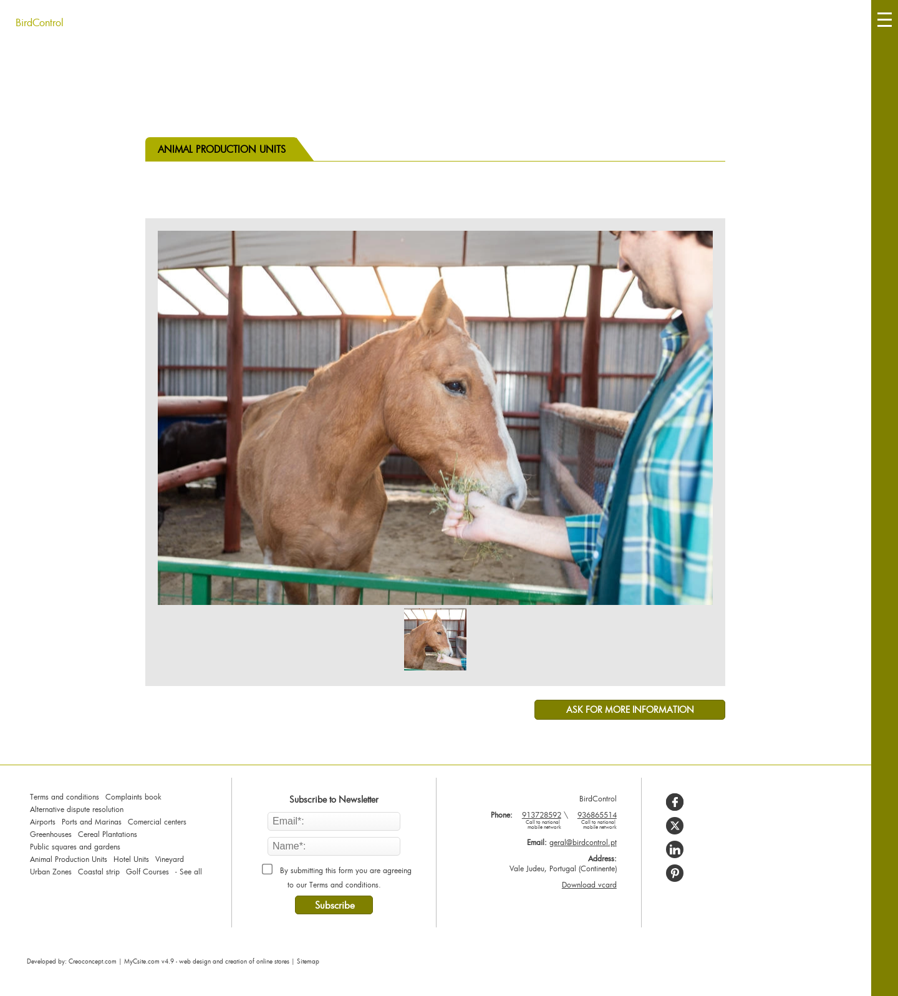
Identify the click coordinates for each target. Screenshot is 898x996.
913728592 (538, 820)
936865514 (594, 820)
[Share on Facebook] (674, 802)
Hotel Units (131, 859)
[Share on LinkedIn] (674, 849)
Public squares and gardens (75, 846)
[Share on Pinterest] (674, 873)
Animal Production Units (68, 859)
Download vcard (589, 884)
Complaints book (133, 796)
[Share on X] (674, 825)
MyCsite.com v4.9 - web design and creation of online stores (206, 961)
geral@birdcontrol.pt (583, 842)
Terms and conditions (64, 796)
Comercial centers (157, 821)
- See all (188, 871)
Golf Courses (147, 871)
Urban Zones (51, 871)
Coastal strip (99, 871)
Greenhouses (51, 834)
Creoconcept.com (93, 961)
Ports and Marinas (92, 821)
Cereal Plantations (107, 834)
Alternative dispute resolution (76, 809)
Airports (43, 821)
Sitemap (308, 961)
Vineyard (169, 859)
